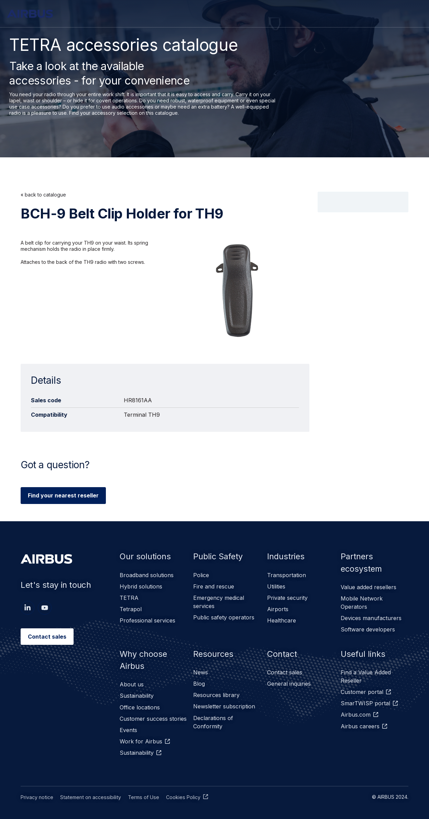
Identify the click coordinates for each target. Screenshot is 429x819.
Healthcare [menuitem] (281, 619)
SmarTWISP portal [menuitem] (365, 701)
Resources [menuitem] (213, 653)
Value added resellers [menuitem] (368, 587)
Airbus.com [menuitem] (356, 712)
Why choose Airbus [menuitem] (144, 659)
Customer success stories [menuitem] (153, 716)
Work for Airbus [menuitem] (141, 738)
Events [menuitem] (128, 727)
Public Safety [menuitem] (219, 556)
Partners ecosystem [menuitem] (362, 562)
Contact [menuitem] (282, 653)
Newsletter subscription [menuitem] (224, 704)
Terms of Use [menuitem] (140, 793)
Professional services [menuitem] (147, 619)
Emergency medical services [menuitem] (218, 601)
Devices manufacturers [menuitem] (371, 617)
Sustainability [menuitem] (137, 694)
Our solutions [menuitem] (145, 556)
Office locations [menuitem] (140, 705)
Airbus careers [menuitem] (360, 723)
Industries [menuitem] (286, 556)
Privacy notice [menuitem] (37, 793)
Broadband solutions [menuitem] (147, 575)
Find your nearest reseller (63, 495)
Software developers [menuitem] (368, 628)
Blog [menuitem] (199, 682)
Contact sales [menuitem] (284, 671)
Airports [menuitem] (277, 608)
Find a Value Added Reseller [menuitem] (366, 675)
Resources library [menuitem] (216, 693)
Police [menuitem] (201, 575)
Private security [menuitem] (287, 597)
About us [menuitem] (132, 683)
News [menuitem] (200, 671)
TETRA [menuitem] (129, 597)
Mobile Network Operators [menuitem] (362, 602)
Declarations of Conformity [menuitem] (213, 719)
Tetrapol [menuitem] (131, 608)
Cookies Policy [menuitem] (180, 793)
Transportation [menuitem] (286, 575)
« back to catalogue (43, 195)
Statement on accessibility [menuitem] (89, 793)
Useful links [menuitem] (363, 653)
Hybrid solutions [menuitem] (141, 586)
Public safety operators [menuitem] (223, 616)
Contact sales (47, 636)
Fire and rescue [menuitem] (213, 586)
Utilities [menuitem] (276, 586)
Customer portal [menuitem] (362, 690)
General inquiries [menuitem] (289, 682)
